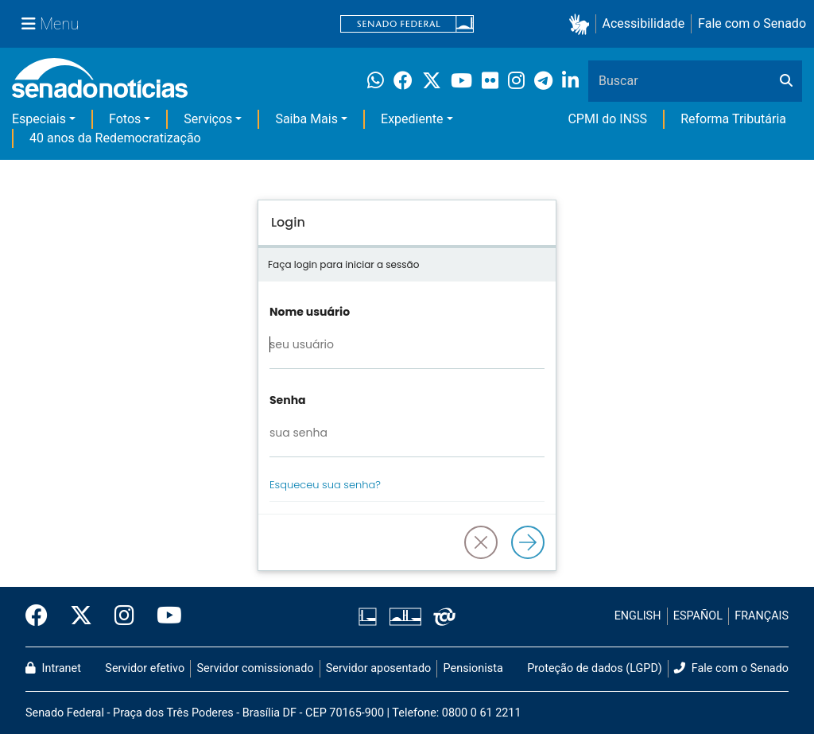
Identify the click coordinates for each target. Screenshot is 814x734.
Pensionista (473, 668)
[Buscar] (786, 81)
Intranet (53, 668)
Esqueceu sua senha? (325, 484)
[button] (582, 24)
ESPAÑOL (698, 616)
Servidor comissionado (255, 668)
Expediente (412, 118)
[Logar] (528, 542)
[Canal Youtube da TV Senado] (163, 616)
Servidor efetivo (144, 668)
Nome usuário (309, 312)
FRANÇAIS (762, 616)
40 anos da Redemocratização (115, 138)
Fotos (125, 118)
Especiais (39, 118)
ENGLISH (637, 616)
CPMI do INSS (607, 118)
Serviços (208, 118)
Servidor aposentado (378, 668)
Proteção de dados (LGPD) (594, 668)
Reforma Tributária (733, 118)
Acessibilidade (644, 23)
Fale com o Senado (752, 23)
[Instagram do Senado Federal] (124, 616)
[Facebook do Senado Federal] (42, 616)
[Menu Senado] (50, 24)
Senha (287, 400)
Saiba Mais (306, 118)
